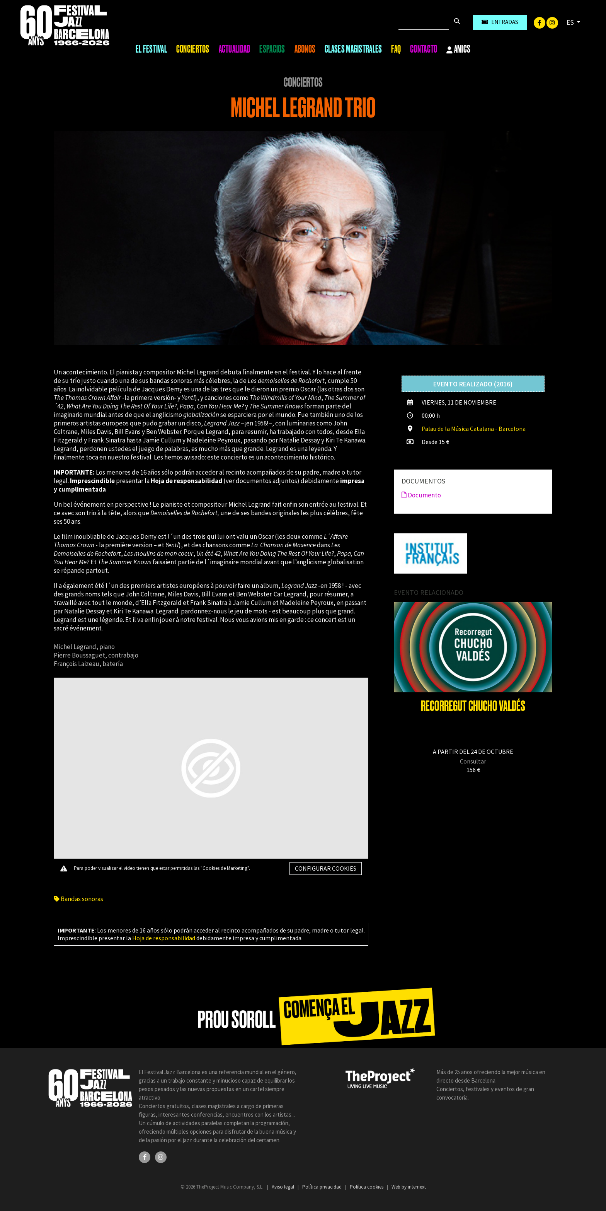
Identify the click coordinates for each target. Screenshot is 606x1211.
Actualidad (234, 49)
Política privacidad (322, 1187)
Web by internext (409, 1187)
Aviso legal (283, 1187)
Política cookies (367, 1187)
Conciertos (192, 49)
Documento (421, 495)
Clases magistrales (353, 49)
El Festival (151, 49)
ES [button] (571, 22)
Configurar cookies (325, 868)
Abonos (305, 49)
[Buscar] (423, 22)
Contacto (423, 49)
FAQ (396, 49)
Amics (458, 49)
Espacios (272, 49)
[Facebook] (540, 22)
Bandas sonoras (78, 899)
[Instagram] (552, 22)
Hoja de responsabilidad (163, 938)
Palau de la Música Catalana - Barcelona (474, 428)
